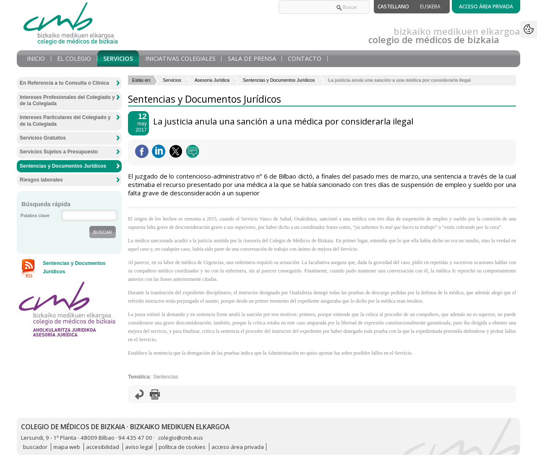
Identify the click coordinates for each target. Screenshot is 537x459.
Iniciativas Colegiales (180, 58)
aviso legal (139, 447)
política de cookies (182, 447)
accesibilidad (102, 447)
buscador (35, 447)
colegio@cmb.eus (180, 437)
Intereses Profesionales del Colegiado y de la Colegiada (67, 100)
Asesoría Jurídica (212, 80)
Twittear (175, 151)
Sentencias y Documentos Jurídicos (279, 80)
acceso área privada (237, 447)
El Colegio (74, 58)
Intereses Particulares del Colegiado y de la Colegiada (65, 120)
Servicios (118, 58)
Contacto (304, 58)
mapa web (66, 447)
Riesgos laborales (41, 180)
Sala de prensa (252, 58)
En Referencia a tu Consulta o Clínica (64, 83)
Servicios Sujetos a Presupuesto (59, 152)
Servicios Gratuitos (43, 138)
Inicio (36, 58)
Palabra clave (35, 215)
